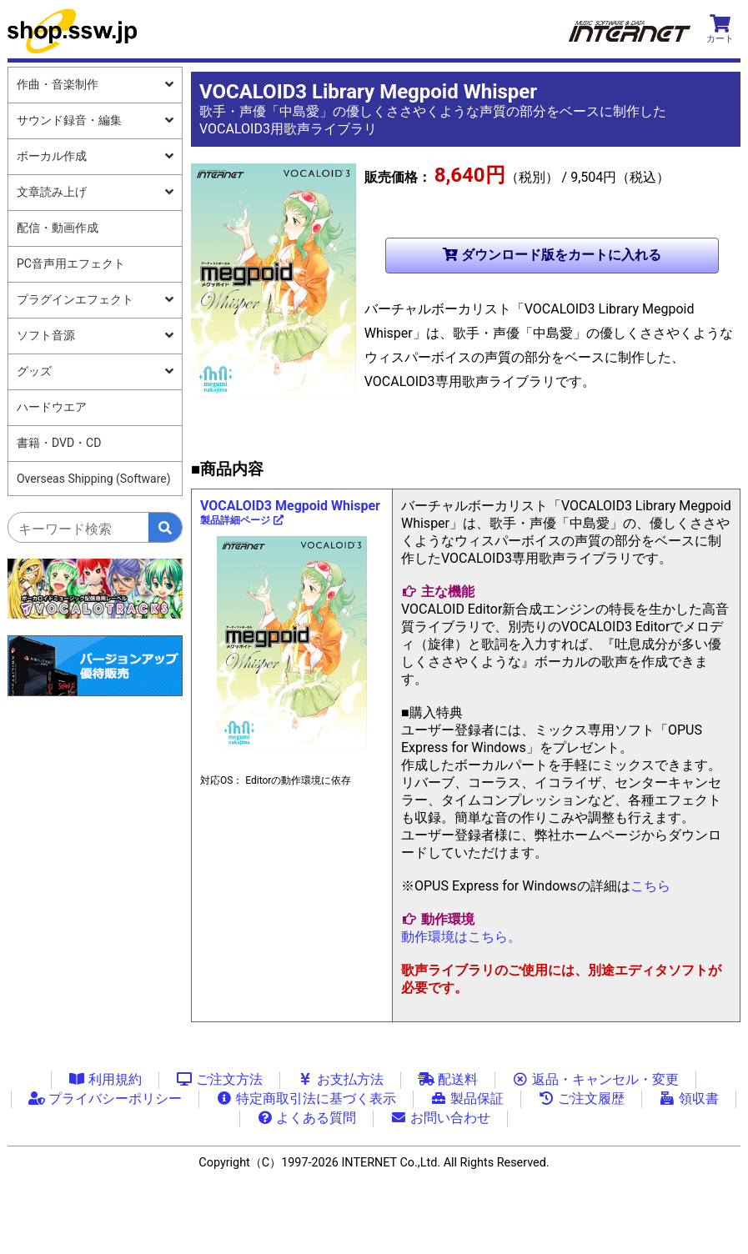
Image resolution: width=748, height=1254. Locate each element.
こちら (650, 886)
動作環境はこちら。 (461, 937)
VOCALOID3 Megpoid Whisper (290, 512)
